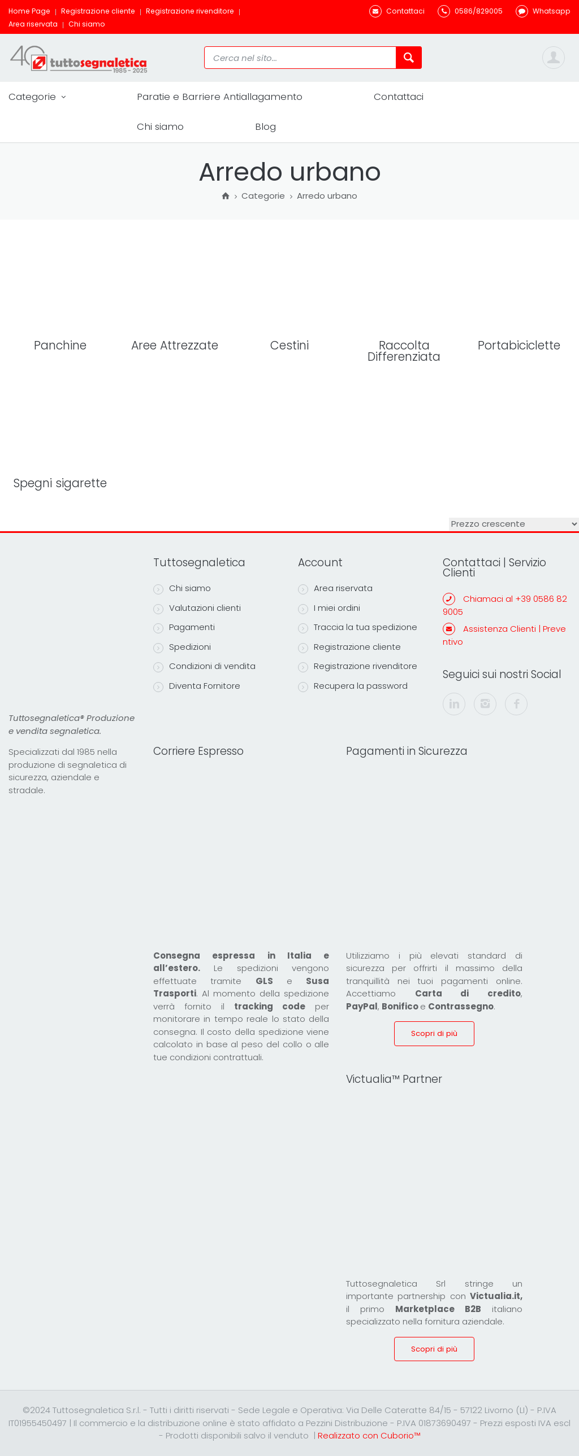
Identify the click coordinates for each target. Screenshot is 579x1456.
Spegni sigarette (60, 483)
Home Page (29, 11)
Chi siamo (86, 24)
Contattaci (399, 96)
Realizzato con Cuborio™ (369, 1435)
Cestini (289, 345)
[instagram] (485, 704)
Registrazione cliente (98, 11)
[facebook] (516, 704)
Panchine (60, 345)
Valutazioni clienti (197, 608)
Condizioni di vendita (204, 666)
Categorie (37, 97)
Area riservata (33, 24)
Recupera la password (353, 686)
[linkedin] (454, 704)
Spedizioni (182, 647)
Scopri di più (434, 1033)
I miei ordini (329, 608)
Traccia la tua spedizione (357, 627)
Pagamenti (184, 627)
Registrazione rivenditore (190, 11)
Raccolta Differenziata (404, 351)
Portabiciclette (519, 345)
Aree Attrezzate (174, 345)
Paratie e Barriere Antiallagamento (220, 96)
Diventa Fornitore (196, 686)
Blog (265, 126)
